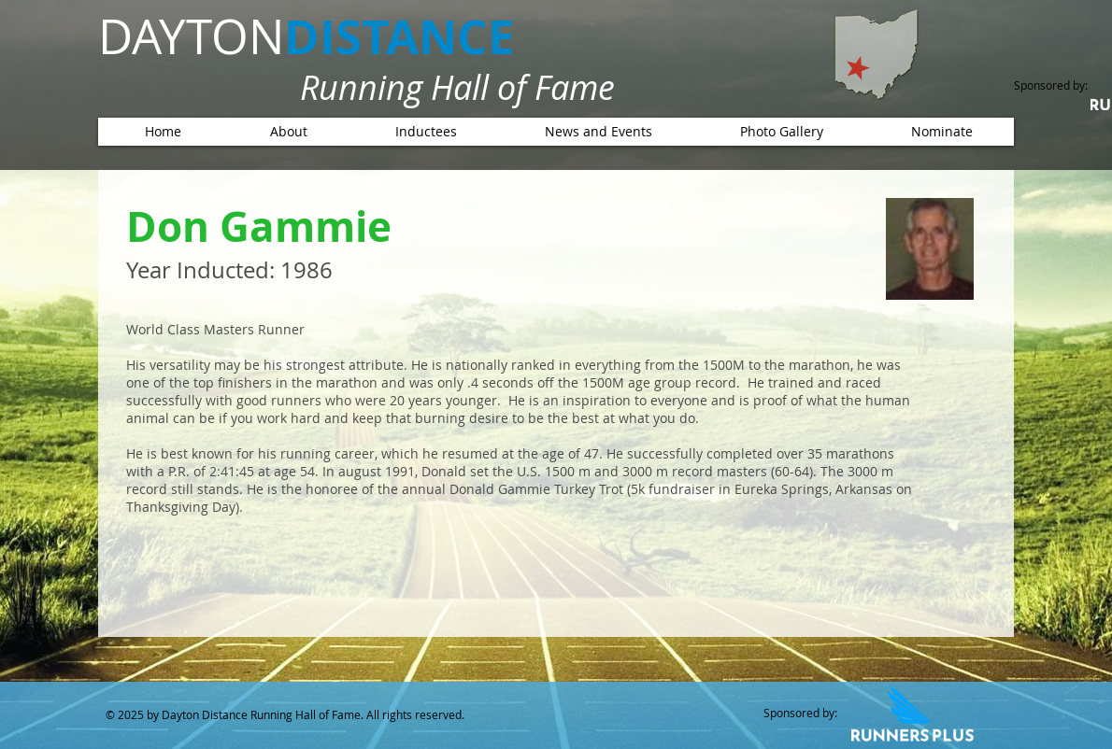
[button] (425, 131)
